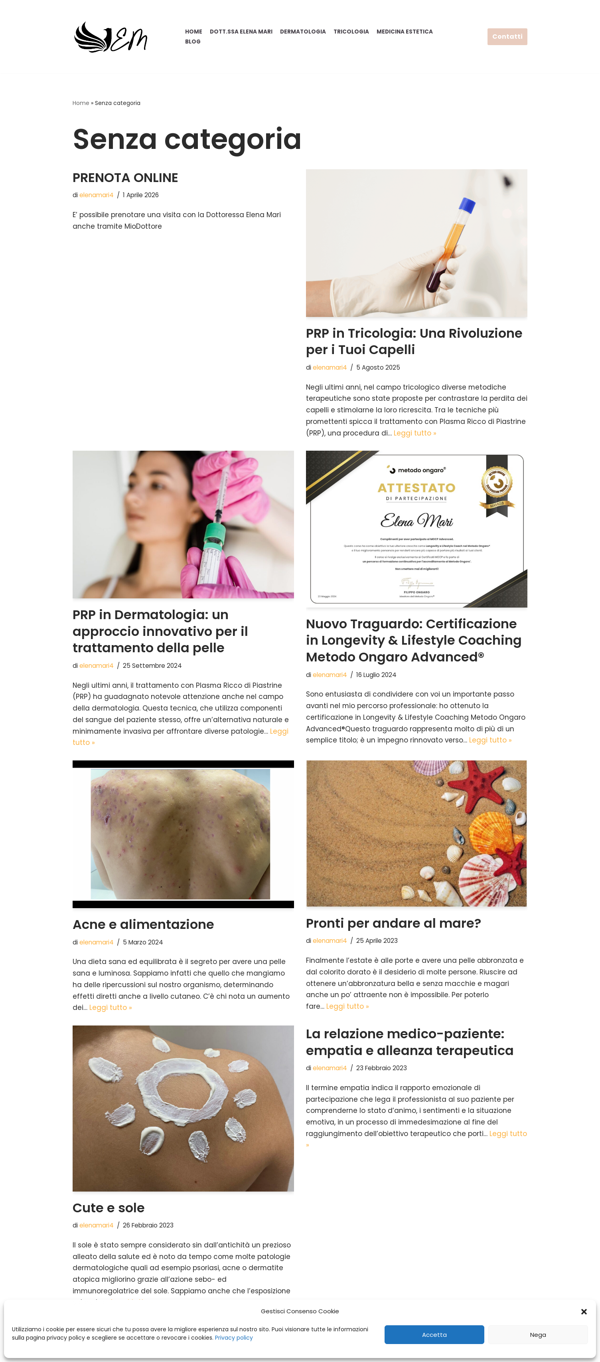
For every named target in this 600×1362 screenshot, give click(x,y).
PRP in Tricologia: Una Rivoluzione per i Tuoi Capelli (414, 341)
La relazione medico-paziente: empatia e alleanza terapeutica (410, 1043)
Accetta (434, 1334)
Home (193, 32)
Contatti (507, 36)
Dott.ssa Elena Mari (241, 32)
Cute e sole (109, 1209)
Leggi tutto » (415, 433)
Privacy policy (234, 1338)
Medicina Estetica (405, 32)
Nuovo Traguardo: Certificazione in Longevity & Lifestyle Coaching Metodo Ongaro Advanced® (414, 640)
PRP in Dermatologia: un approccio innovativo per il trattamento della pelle (160, 631)
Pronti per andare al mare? (393, 924)
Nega (538, 1334)
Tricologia (351, 32)
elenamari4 (96, 195)
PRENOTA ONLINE (125, 177)
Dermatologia (303, 32)
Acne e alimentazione (143, 925)
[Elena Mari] (110, 37)
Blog (193, 42)
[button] (584, 1312)
